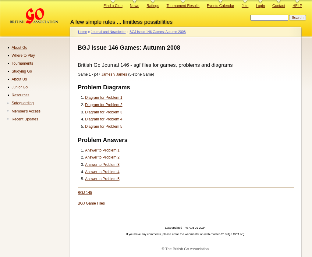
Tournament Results (183, 6)
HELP (297, 6)
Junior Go (20, 87)
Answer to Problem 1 (102, 150)
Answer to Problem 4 (102, 172)
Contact (278, 6)
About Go (19, 47)
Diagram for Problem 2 (103, 105)
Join (245, 6)
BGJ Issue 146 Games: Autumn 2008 (157, 32)
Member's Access (26, 111)
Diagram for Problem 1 (103, 97)
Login (260, 6)
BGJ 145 (85, 193)
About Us (19, 79)
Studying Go (22, 71)
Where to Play (23, 55)
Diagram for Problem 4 (103, 119)
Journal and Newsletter (108, 32)
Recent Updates (25, 119)
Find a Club (113, 6)
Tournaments (22, 63)
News (134, 6)
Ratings (153, 6)
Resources (20, 95)
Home (82, 32)
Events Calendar (220, 6)
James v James (114, 74)
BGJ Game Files (91, 203)
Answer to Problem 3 (102, 164)
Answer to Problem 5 (102, 179)
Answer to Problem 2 (102, 157)
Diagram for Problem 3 (103, 112)
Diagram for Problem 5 (103, 126)
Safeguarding (23, 103)
